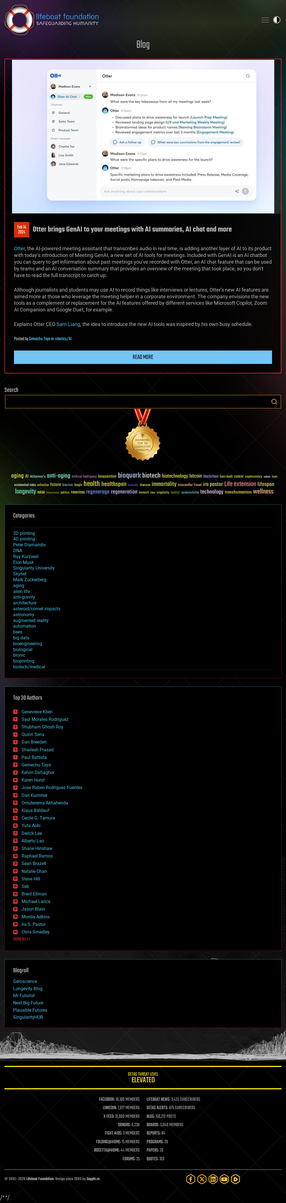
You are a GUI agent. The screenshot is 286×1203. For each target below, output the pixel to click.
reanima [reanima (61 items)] (78, 492)
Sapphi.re (93, 1179)
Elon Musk (23, 562)
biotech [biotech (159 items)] (151, 476)
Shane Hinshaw (37, 848)
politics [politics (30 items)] (65, 493)
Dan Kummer (34, 795)
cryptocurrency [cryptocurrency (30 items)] (253, 477)
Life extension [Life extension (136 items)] (240, 484)
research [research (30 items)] (144, 493)
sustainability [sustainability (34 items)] (190, 493)
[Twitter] (201, 1179)
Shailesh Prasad (38, 749)
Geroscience (25, 981)
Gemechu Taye (39, 339)
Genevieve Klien (37, 711)
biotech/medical (29, 667)
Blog (143, 45)
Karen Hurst (33, 780)
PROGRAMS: (155, 1142)
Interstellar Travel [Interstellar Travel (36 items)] (190, 485)
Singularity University (34, 568)
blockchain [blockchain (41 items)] (210, 477)
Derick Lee (32, 833)
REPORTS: (154, 1133)
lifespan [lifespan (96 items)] (266, 484)
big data (21, 637)
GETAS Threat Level (143, 1078)
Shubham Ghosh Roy (42, 727)
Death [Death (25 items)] (274, 476)
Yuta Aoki (31, 825)
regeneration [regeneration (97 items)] (124, 492)
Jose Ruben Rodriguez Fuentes (52, 787)
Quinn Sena (33, 734)
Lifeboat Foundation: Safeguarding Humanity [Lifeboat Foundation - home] (129, 19)
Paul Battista (34, 757)
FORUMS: (129, 1159)
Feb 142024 (21, 230)
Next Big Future (28, 1003)
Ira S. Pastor (34, 924)
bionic (19, 655)
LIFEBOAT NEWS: (158, 1099)
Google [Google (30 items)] (78, 485)
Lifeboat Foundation (40, 1179)
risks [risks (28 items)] (152, 492)
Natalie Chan (34, 871)
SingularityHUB (28, 1017)
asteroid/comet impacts (36, 608)
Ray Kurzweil (26, 556)
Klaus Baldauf (35, 810)
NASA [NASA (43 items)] (41, 492)
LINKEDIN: (110, 1108)
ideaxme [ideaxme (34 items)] (145, 485)
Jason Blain (33, 909)
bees (17, 632)
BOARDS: (153, 1125)
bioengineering (27, 643)
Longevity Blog (27, 988)
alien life (21, 591)
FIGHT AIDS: (113, 1133)
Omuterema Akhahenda (45, 803)
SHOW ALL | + (21, 939)
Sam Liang (68, 324)
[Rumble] (235, 1179)
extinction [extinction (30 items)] (43, 485)
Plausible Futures (30, 1010)
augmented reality (31, 620)
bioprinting (23, 661)
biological (22, 649)
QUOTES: (153, 1159)
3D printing (24, 533)
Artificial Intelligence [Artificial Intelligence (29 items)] (84, 477)
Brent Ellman (34, 894)
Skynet (20, 574)
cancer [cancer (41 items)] (239, 477)
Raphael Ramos (37, 856)
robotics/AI (63, 339)
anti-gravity (24, 597)
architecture (24, 603)
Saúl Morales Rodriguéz (45, 719)
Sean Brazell (34, 863)
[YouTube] (224, 1179)
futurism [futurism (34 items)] (67, 485)
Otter (19, 248)
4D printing (24, 539)
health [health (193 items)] (92, 484)
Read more (143, 357)
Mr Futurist (24, 995)
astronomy (23, 614)
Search (274, 401)
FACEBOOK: (107, 1099)
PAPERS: (153, 1150)
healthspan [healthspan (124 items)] (114, 484)
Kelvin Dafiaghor (38, 772)
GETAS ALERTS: (157, 1108)
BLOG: (151, 1116)
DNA (17, 550)
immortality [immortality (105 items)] (164, 484)
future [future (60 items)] (55, 484)
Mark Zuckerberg (29, 579)
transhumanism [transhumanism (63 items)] (238, 492)
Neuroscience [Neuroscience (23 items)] (52, 493)
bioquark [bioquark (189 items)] (129, 476)
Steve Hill (31, 879)
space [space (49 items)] (175, 492)
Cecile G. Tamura (38, 818)
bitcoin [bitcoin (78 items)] (195, 476)
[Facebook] (190, 1179)
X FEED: (109, 1116)
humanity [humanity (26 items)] (133, 485)
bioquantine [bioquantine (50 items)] (107, 476)
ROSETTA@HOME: (107, 1150)
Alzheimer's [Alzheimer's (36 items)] (38, 477)
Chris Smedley (36, 932)
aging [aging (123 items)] (17, 476)
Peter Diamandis (29, 544)
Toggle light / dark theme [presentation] (276, 19)
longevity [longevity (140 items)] (25, 492)
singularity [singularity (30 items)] (163, 493)
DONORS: (124, 1125)
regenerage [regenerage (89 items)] (97, 492)
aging (18, 585)
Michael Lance (36, 901)
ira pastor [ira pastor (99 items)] (213, 484)
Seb (25, 886)
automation (24, 626)
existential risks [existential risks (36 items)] (25, 485)
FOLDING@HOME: (108, 1142)
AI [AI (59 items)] (26, 476)
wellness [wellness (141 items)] (263, 492)
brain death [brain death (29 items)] (226, 477)
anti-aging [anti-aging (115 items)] (58, 476)
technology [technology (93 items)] (211, 492)
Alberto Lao (33, 841)
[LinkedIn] (213, 1179)
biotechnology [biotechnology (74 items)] (175, 476)
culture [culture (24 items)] (267, 476)
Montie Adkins (36, 916)
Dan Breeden (34, 742)
